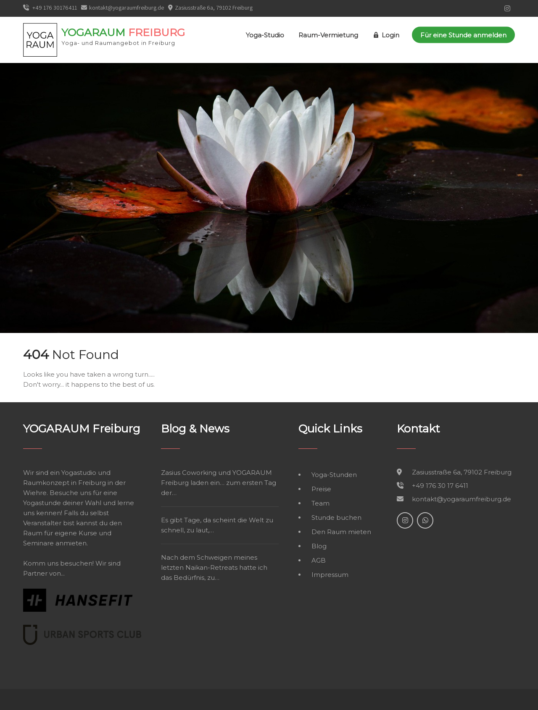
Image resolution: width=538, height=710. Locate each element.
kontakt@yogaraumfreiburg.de (122, 7)
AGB (318, 560)
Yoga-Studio (265, 35)
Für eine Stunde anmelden (463, 35)
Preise (321, 489)
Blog (319, 546)
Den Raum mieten (341, 532)
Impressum (329, 575)
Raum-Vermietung (328, 35)
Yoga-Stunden (334, 475)
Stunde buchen (336, 517)
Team (320, 503)
